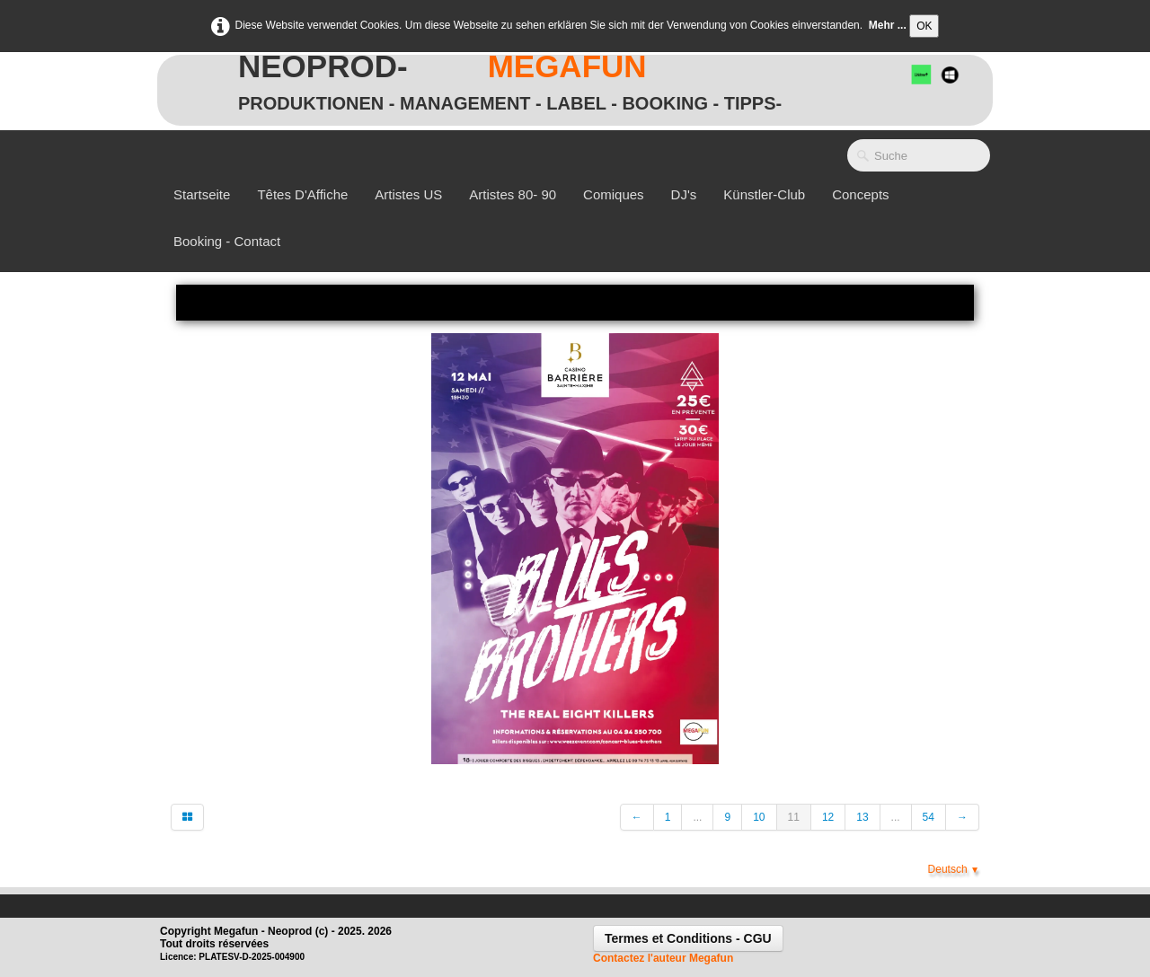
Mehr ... (888, 25)
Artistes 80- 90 (512, 194)
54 (928, 817)
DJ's (684, 194)
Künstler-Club (764, 194)
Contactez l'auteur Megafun (663, 958)
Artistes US (408, 194)
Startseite (201, 194)
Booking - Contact (226, 241)
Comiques (613, 194)
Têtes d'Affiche (302, 194)
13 (862, 817)
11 (794, 817)
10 (759, 817)
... (697, 817)
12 (828, 817)
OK (924, 26)
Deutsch (953, 869)
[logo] (509, 78)
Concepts (860, 194)
